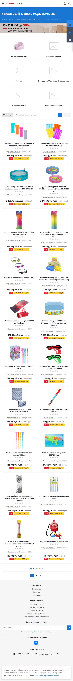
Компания (36, 585)
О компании (36, 589)
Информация (36, 600)
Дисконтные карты (36, 610)
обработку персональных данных (43, 632)
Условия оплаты (36, 604)
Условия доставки (36, 607)
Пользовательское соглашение (36, 617)
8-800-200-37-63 (23, 653)
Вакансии (36, 592)
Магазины (37, 595)
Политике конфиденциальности (46, 675)
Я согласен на (38, 632)
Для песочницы (19, 105)
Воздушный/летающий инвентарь (53, 81)
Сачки (19, 81)
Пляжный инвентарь (54, 105)
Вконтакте (36, 643)
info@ (41, 654)
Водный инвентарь (19, 56)
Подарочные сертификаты (36, 613)
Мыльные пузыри (53, 56)
